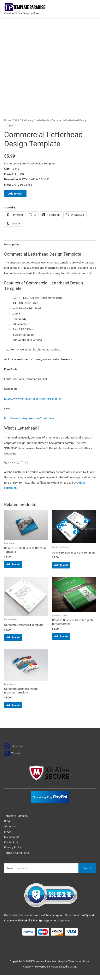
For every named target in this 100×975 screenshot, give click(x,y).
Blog (7, 821)
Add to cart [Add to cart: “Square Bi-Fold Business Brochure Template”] (13, 564)
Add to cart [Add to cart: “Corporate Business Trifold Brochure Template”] (13, 705)
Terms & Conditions (16, 852)
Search (87, 868)
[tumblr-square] (12, 753)
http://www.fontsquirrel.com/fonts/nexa (29, 418)
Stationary (27, 120)
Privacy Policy (13, 847)
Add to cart (15, 193)
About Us (10, 826)
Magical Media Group (64, 966)
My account (11, 837)
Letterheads (42, 120)
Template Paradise (16, 815)
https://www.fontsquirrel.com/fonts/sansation (33, 398)
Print (16, 120)
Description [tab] (11, 244)
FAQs (7, 831)
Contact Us (11, 842)
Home (7, 120)
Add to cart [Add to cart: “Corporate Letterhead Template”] (13, 637)
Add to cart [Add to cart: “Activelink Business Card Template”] (61, 565)
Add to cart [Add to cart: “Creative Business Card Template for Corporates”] (61, 636)
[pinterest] (13, 746)
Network (28, 966)
